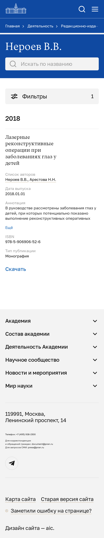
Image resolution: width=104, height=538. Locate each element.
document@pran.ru (42, 444)
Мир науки (19, 386)
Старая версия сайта (67, 499)
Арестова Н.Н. (43, 179)
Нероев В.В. (16, 179)
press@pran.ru (36, 447)
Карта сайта (20, 499)
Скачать (15, 269)
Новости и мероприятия (36, 372)
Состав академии (27, 334)
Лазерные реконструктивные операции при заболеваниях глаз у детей (30, 150)
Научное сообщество (32, 360)
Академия (18, 321)
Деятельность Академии (36, 347)
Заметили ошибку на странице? (51, 511)
